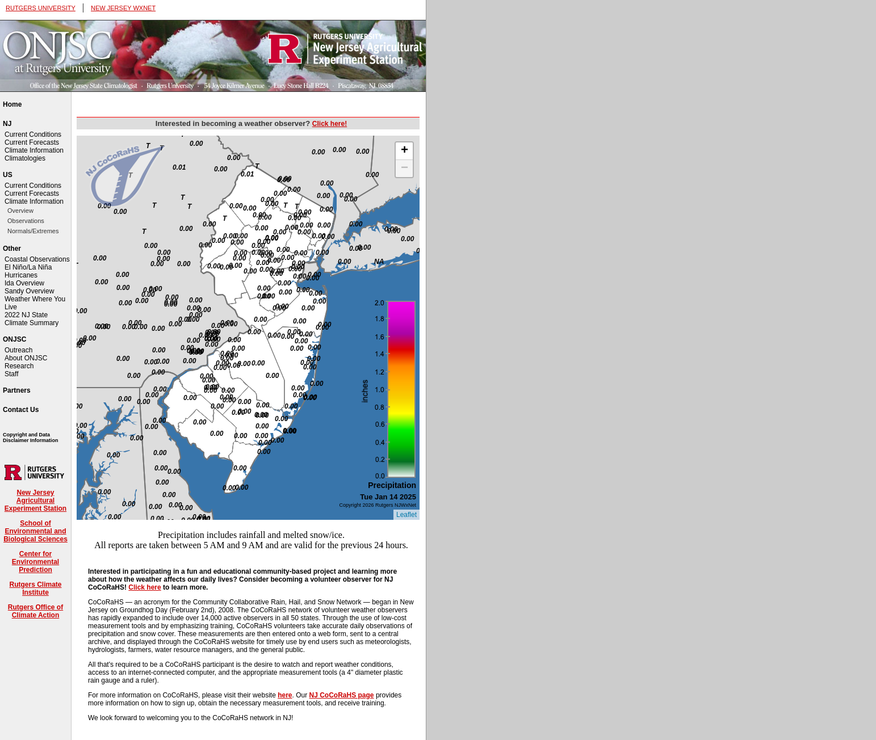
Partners (17, 390)
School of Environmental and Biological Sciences (35, 531)
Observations (25, 220)
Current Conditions (33, 134)
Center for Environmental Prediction (35, 562)
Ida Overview (24, 283)
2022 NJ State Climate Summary (31, 319)
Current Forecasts (32, 142)
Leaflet (406, 515)
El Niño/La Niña (28, 267)
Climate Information (34, 150)
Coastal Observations (37, 259)
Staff (11, 374)
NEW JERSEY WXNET (123, 8)
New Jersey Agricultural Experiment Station (35, 500)
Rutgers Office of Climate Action (35, 611)
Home (12, 104)
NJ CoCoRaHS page (341, 695)
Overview (20, 210)
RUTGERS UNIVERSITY (41, 8)
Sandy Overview (29, 291)
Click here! (329, 124)
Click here (144, 587)
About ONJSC (26, 358)
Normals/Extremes (32, 231)
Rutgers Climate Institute (35, 588)
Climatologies (25, 158)
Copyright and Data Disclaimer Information (30, 437)
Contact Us (21, 410)
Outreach (18, 350)
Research (19, 366)
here (285, 695)
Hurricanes (21, 275)
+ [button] (404, 150)
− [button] (404, 168)
